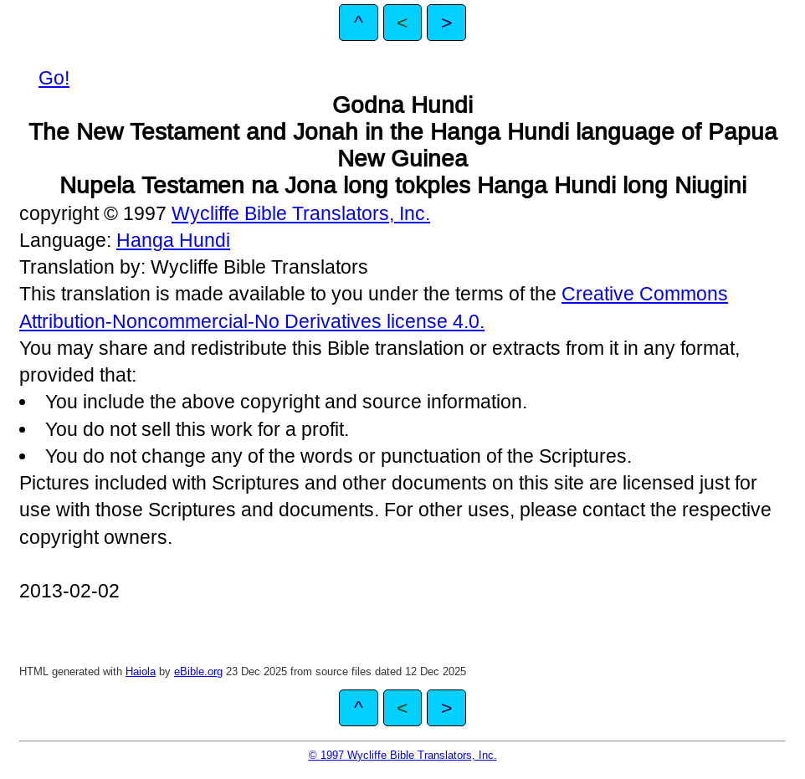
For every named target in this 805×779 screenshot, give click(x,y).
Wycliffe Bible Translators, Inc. (301, 213)
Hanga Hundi (173, 240)
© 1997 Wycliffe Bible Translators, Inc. (403, 755)
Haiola (141, 671)
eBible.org (198, 671)
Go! (53, 78)
